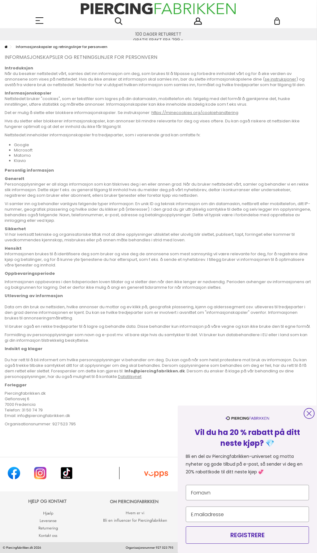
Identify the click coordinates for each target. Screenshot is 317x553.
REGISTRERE (247, 535)
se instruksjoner (280, 79)
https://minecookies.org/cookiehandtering (194, 113)
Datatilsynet (129, 377)
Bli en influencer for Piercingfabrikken (135, 520)
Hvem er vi (135, 513)
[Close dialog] (309, 413)
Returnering (48, 528)
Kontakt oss (48, 535)
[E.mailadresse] (247, 514)
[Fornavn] (247, 492)
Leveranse (48, 521)
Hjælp (48, 513)
